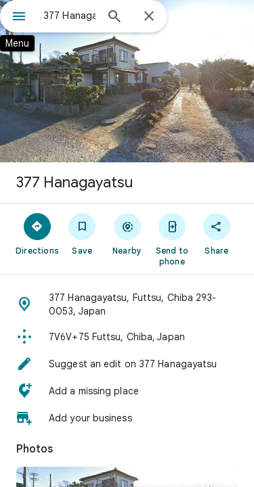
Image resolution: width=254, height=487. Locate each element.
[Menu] (19, 17)
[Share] (216, 233)
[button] (127, 304)
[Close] (149, 17)
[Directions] (37, 233)
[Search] (114, 17)
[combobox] (69, 15)
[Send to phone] (172, 238)
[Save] (82, 233)
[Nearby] (126, 233)
